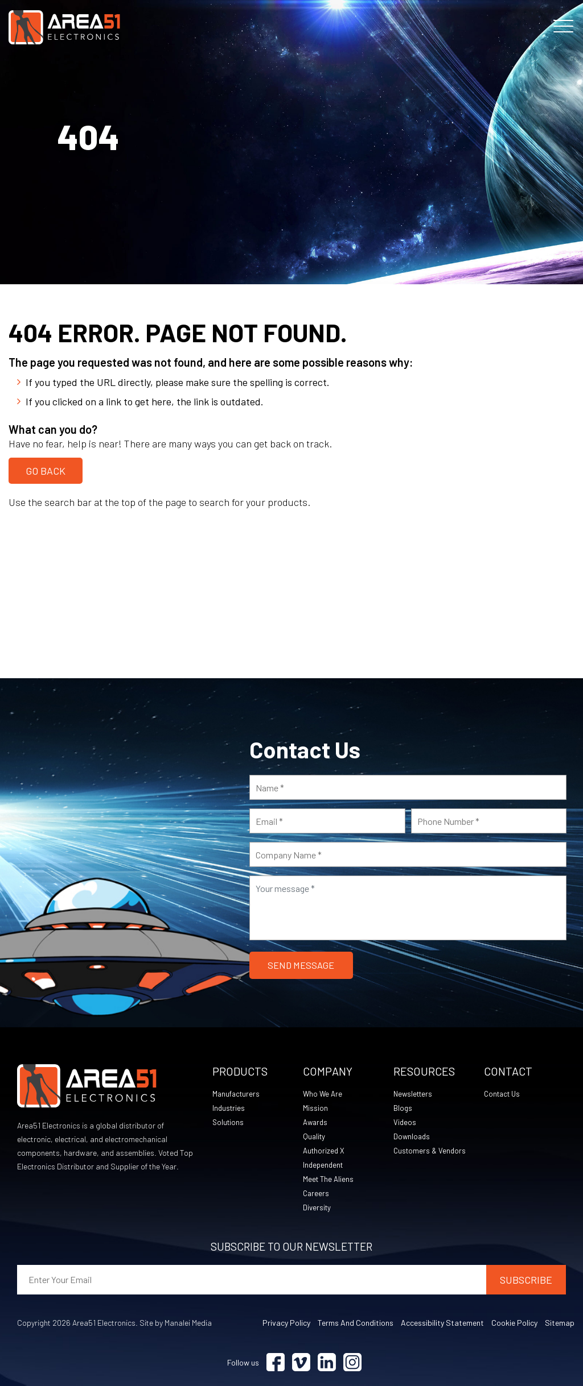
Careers (316, 1193)
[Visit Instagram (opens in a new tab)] (352, 1362)
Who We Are (323, 1093)
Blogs (403, 1108)
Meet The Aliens (329, 1179)
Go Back (45, 469)
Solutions (228, 1122)
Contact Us (504, 1093)
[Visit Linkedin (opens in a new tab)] (327, 1362)
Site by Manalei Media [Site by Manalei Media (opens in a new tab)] (175, 1322)
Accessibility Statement (442, 1322)
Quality (315, 1136)
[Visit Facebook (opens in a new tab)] (275, 1362)
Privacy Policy (286, 1322)
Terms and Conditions (355, 1322)
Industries (229, 1108)
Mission (315, 1108)
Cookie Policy (514, 1322)
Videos (405, 1122)
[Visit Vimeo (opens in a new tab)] (301, 1362)
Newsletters (414, 1093)
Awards (316, 1122)
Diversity (317, 1207)
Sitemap (559, 1322)
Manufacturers (237, 1093)
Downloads (412, 1136)
